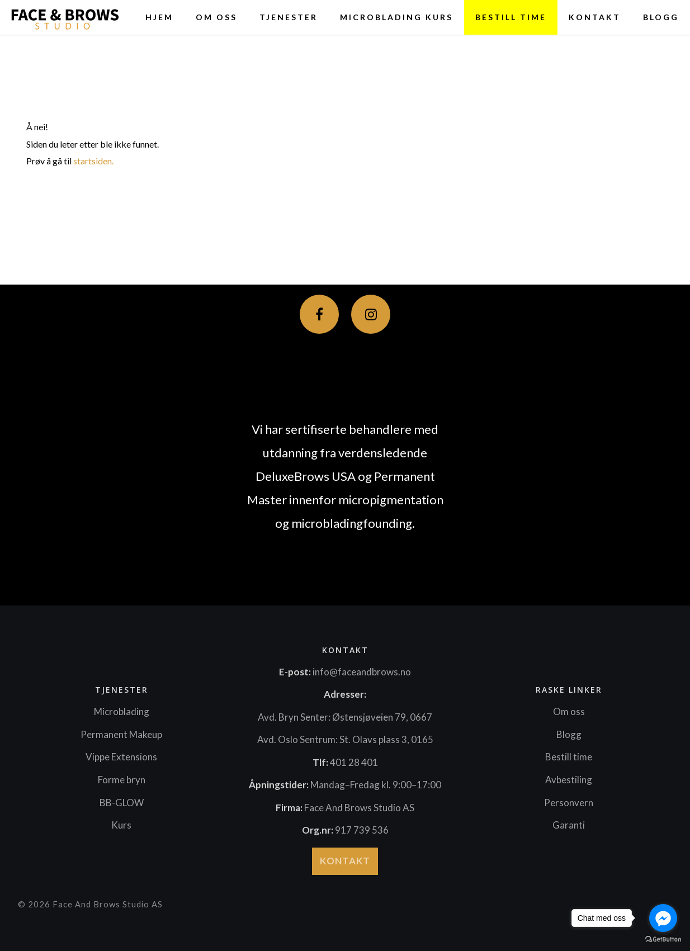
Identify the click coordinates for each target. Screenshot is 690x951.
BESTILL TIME (510, 17)
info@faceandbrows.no (362, 672)
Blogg (661, 17)
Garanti (568, 825)
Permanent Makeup (121, 734)
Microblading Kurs (396, 17)
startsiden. (93, 160)
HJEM (159, 17)
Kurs (121, 825)
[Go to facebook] (663, 918)
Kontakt (595, 17)
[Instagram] (370, 314)
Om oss (216, 17)
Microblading (121, 711)
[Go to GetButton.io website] (663, 939)
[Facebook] (319, 314)
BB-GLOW (122, 802)
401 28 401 (354, 762)
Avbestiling (568, 780)
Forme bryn (121, 780)
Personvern (568, 802)
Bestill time (568, 757)
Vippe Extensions (121, 757)
